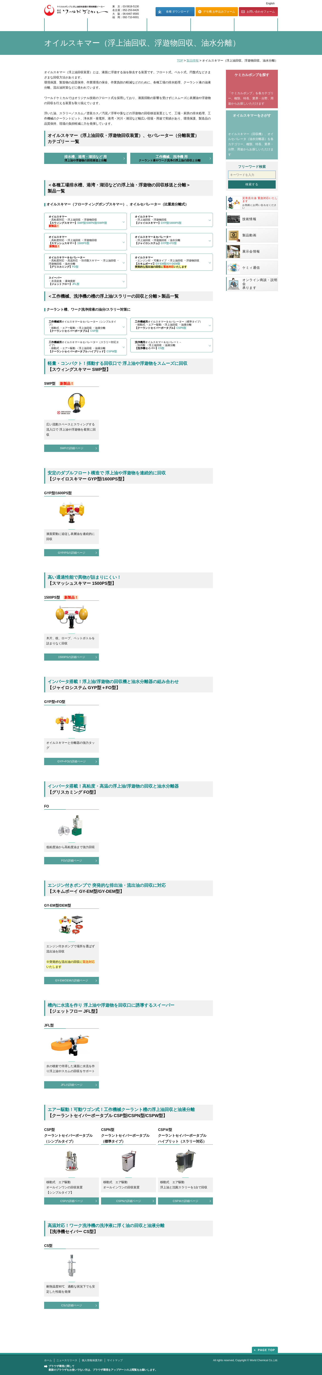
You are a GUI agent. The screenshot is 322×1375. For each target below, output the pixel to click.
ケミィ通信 (243, 267)
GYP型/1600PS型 (58, 493)
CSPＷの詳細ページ (185, 1201)
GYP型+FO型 (54, 702)
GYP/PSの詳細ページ (71, 552)
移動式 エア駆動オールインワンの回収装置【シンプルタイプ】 (64, 1187)
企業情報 (212, 25)
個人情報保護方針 (92, 1360)
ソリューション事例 (117, 25)
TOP (180, 60)
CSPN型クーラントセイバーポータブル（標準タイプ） (125, 1135)
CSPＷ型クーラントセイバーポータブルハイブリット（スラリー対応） (182, 1135)
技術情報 (241, 219)
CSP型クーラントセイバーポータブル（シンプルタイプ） (68, 1135)
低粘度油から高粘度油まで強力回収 (70, 847)
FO (46, 806)
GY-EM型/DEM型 (57, 905)
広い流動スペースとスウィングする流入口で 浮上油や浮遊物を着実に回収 (71, 429)
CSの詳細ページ (71, 1305)
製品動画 (241, 235)
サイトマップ (115, 1360)
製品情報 (66, 25)
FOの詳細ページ (71, 860)
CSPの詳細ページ (71, 1201)
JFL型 (49, 1025)
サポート (169, 25)
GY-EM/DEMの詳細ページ (71, 980)
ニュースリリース (66, 1360)
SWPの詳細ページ (71, 448)
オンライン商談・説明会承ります (252, 284)
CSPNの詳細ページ (128, 1201)
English (270, 3)
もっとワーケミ (256, 25)
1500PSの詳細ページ (71, 657)
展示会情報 (243, 251)
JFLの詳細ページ (71, 1084)
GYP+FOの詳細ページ (71, 761)
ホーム (48, 1360)
